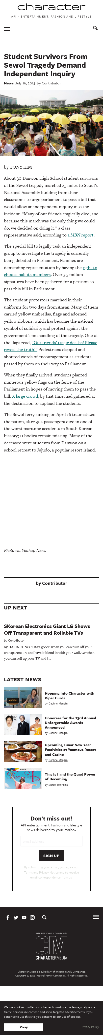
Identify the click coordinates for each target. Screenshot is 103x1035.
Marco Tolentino (58, 784)
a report (81, 235)
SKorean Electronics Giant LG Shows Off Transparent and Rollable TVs (47, 629)
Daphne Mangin (58, 703)
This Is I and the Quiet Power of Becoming (70, 776)
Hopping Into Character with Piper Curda (69, 695)
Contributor (51, 83)
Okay (24, 1027)
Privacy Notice (49, 872)
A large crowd (25, 396)
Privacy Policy (90, 1026)
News (9, 83)
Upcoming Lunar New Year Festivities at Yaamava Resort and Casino (70, 749)
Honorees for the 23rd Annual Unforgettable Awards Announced (70, 722)
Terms (28, 872)
